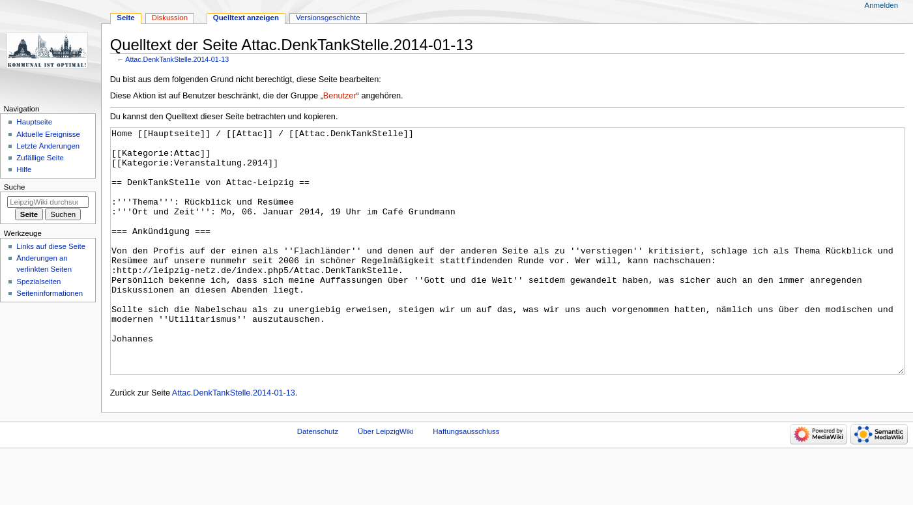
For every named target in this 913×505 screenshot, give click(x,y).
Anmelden (882, 5)
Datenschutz (318, 480)
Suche (14, 187)
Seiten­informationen (49, 293)
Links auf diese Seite (50, 246)
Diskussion (170, 18)
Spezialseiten (38, 281)
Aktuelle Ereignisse (48, 134)
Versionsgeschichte (328, 18)
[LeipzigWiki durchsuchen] (48, 202)
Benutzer (339, 95)
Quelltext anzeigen (246, 18)
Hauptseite (34, 122)
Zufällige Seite (40, 158)
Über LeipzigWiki (386, 480)
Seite (125, 18)
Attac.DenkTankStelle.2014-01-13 (177, 59)
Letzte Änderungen (48, 146)
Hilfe (23, 169)
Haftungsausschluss (466, 480)
